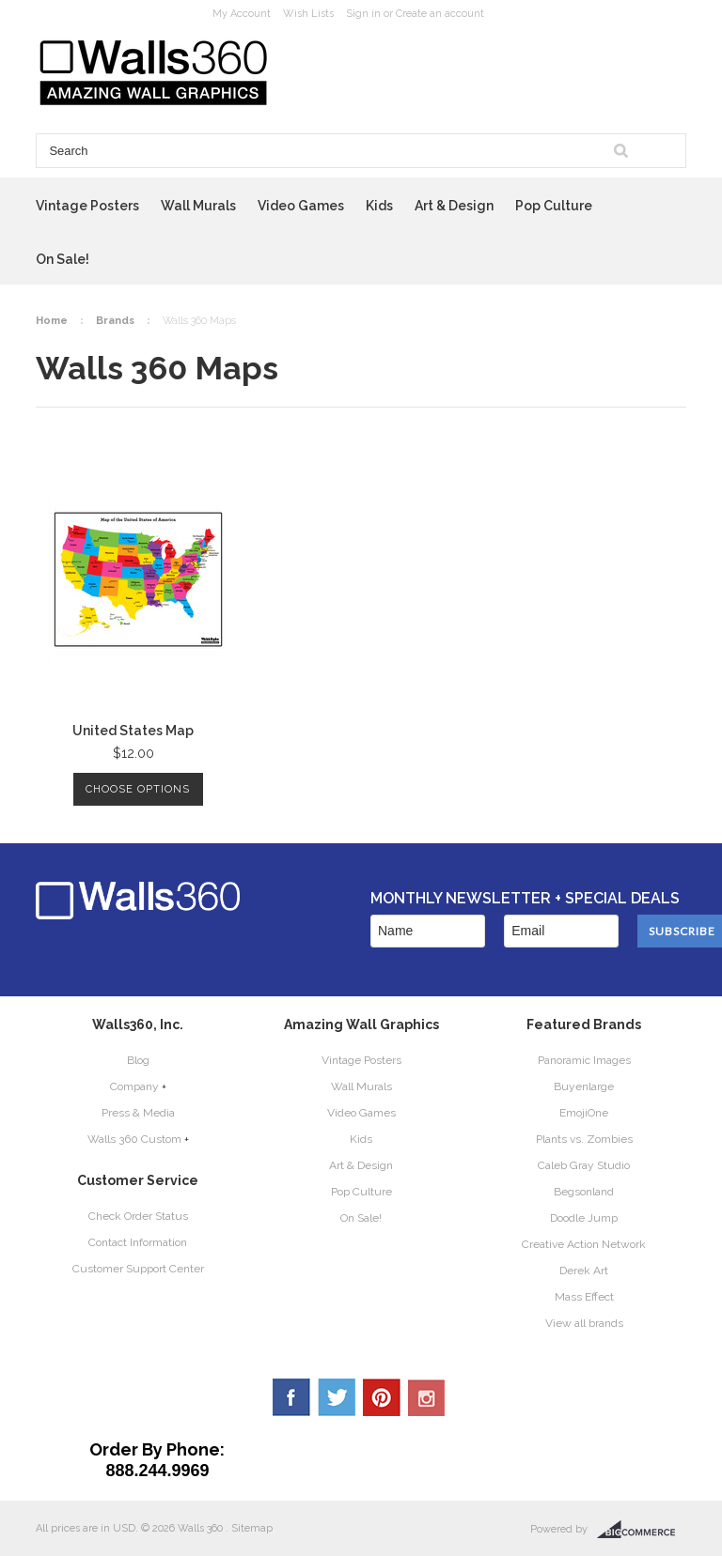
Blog (138, 1060)
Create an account (440, 14)
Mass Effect (584, 1296)
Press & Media (138, 1112)
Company (134, 1086)
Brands (115, 321)
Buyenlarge (584, 1086)
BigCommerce (641, 1529)
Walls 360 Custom (134, 1139)
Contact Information (137, 1242)
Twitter (336, 1397)
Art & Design (454, 205)
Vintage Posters (87, 205)
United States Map (133, 730)
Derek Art (583, 1270)
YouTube (427, 1397)
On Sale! (62, 259)
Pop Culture (553, 205)
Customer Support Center (138, 1268)
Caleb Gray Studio (584, 1165)
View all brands (584, 1323)
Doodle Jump (584, 1218)
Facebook (291, 1397)
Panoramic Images (584, 1060)
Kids (379, 205)
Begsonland (584, 1191)
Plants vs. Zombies (584, 1139)
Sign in (363, 14)
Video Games (301, 205)
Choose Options (138, 789)
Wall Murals (198, 205)
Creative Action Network (584, 1244)
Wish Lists (308, 14)
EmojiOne (583, 1112)
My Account (241, 14)
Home (52, 321)
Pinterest (381, 1397)
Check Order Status (138, 1216)
